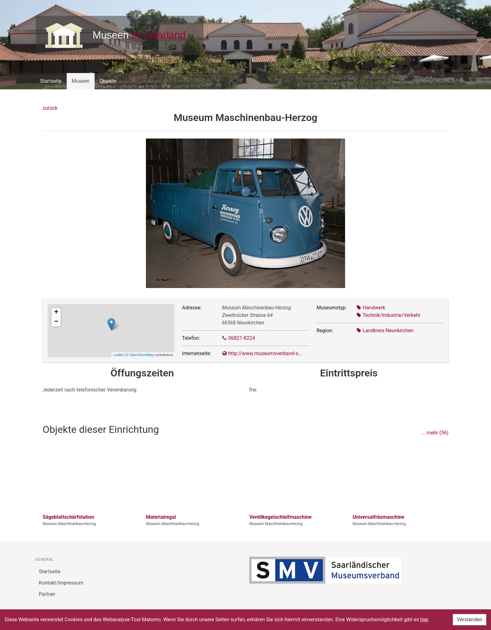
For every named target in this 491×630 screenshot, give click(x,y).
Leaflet (118, 355)
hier (424, 619)
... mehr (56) (434, 433)
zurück (50, 108)
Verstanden (469, 619)
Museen (81, 81)
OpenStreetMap (142, 355)
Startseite (51, 81)
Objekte (108, 81)
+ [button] (56, 312)
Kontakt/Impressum (61, 583)
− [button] (56, 322)
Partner (47, 594)
